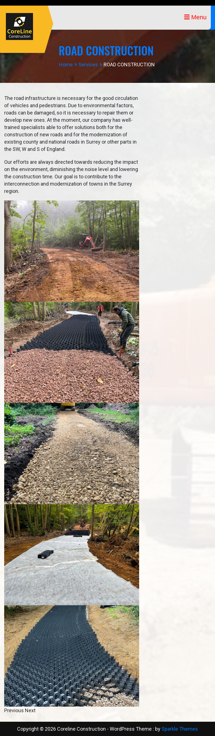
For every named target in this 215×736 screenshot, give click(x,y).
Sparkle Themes (180, 729)
